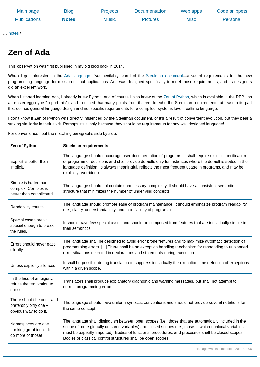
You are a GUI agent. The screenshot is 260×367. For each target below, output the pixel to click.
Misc (191, 19)
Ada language (77, 76)
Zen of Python (176, 97)
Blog (68, 11)
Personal (232, 19)
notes (14, 33)
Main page (28, 11)
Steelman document (164, 76)
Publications (28, 19)
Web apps (191, 11)
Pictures (150, 19)
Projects (109, 11)
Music (109, 19)
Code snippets (232, 11)
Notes (68, 19)
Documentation (150, 11)
